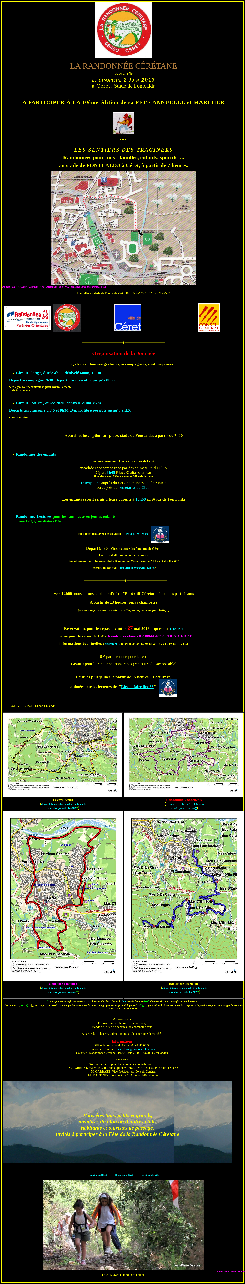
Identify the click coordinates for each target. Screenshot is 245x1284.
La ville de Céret (98, 1175)
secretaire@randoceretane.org (136, 1049)
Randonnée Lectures (34, 516)
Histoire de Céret (124, 1175)
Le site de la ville (150, 1175)
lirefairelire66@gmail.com (137, 567)
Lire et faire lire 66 (135, 533)
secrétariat (176, 629)
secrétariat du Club (134, 487)
